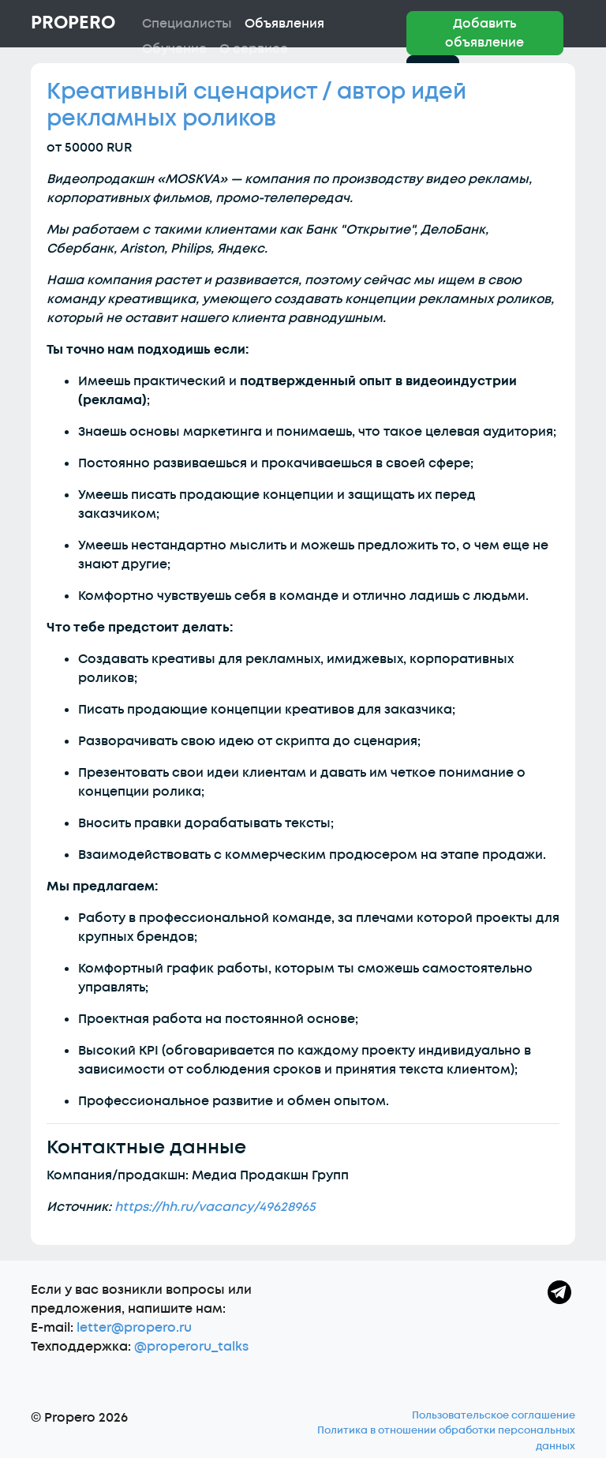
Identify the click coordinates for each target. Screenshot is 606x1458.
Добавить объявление (484, 33)
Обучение (174, 49)
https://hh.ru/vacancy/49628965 (215, 1207)
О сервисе (253, 49)
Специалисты (187, 23)
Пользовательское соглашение (493, 1415)
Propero (73, 23)
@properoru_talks (191, 1346)
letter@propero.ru (134, 1327)
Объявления (284, 23)
